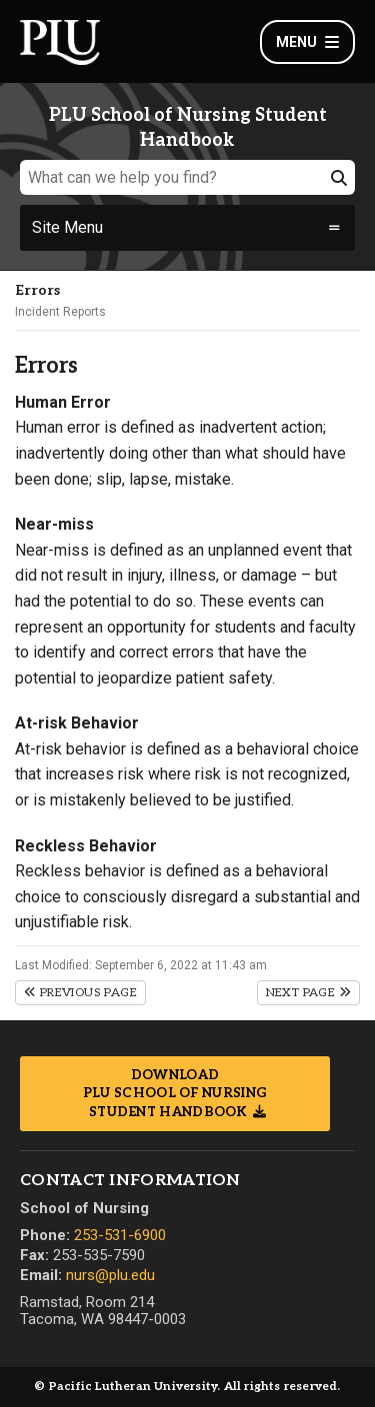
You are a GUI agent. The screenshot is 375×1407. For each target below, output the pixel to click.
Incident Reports (60, 312)
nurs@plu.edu (110, 1275)
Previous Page (80, 992)
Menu (307, 42)
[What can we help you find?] (187, 177)
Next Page (308, 992)
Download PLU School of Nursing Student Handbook (175, 1093)
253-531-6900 (120, 1235)
